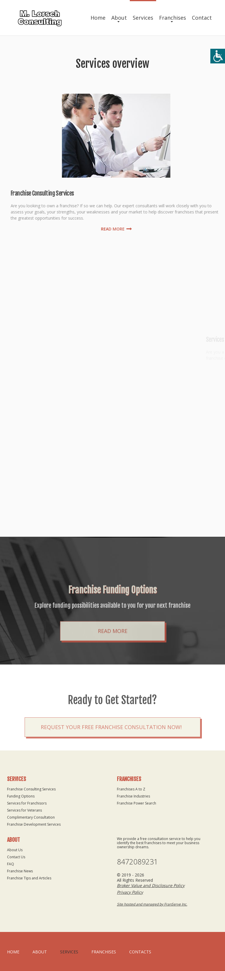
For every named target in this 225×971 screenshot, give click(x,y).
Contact (202, 17)
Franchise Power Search (136, 803)
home (13, 952)
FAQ (10, 863)
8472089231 (137, 861)
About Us (15, 849)
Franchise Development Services (34, 824)
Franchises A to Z (131, 789)
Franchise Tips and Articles (29, 878)
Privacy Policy (130, 892)
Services (143, 17)
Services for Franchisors (27, 803)
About (119, 17)
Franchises (172, 17)
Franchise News (20, 871)
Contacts (140, 952)
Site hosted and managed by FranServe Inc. (152, 904)
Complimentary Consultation (31, 817)
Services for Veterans (24, 810)
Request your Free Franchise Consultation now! (111, 745)
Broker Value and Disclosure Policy (151, 885)
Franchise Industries (133, 796)
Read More (112, 655)
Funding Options (21, 796)
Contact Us (16, 856)
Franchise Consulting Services (31, 789)
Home (98, 17)
